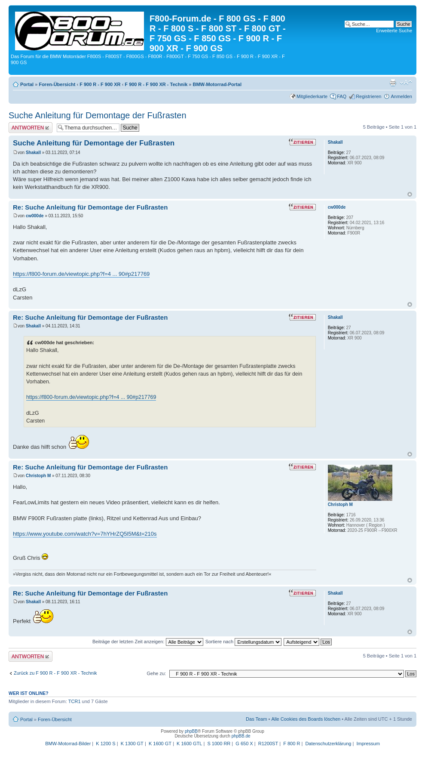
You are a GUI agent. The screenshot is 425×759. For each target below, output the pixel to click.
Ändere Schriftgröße (406, 82)
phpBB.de (241, 736)
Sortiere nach (243, 641)
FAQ (341, 96)
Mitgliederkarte (312, 96)
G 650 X (244, 743)
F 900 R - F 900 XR (99, 84)
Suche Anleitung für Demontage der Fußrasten (98, 115)
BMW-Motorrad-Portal (217, 84)
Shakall (33, 152)
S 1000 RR (218, 743)
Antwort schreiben (30, 127)
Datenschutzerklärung (328, 743)
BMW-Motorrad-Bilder (68, 743)
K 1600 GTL (189, 743)
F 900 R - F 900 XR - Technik (156, 84)
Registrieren (368, 96)
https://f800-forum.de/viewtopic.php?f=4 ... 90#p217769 (81, 274)
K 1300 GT (132, 743)
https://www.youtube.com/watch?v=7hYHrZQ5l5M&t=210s (85, 534)
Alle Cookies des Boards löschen (305, 719)
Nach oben (409, 194)
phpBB (191, 731)
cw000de (35, 215)
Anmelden (401, 96)
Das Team (256, 719)
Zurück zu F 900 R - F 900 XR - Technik (55, 673)
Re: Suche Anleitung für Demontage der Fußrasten (90, 207)
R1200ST (268, 743)
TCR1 (74, 701)
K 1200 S (105, 743)
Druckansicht (392, 82)
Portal (27, 84)
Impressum (367, 743)
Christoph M (38, 475)
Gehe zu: (156, 673)
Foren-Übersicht (57, 84)
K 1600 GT (160, 743)
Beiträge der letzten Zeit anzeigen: (147, 641)
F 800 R (291, 743)
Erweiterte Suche (394, 30)
